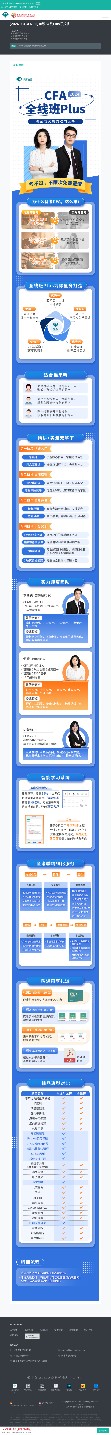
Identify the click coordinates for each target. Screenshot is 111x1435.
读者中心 (58, 1329)
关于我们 (14, 1329)
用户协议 (88, 1329)
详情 (38, 3)
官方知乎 (96, 1387)
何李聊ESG (42, 1387)
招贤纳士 (73, 1329)
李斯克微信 (55, 1387)
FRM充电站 (28, 1387)
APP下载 (33, 7)
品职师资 (29, 1329)
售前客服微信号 (21, 1355)
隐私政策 (14, 1335)
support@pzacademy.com (73, 1350)
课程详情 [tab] (18, 65)
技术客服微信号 (68, 1355)
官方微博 (83, 1387)
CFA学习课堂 (14, 1389)
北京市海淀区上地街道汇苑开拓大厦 (30, 1361)
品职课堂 (69, 1387)
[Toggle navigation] (105, 15)
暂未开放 (103, 1430)
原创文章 (44, 1329)
